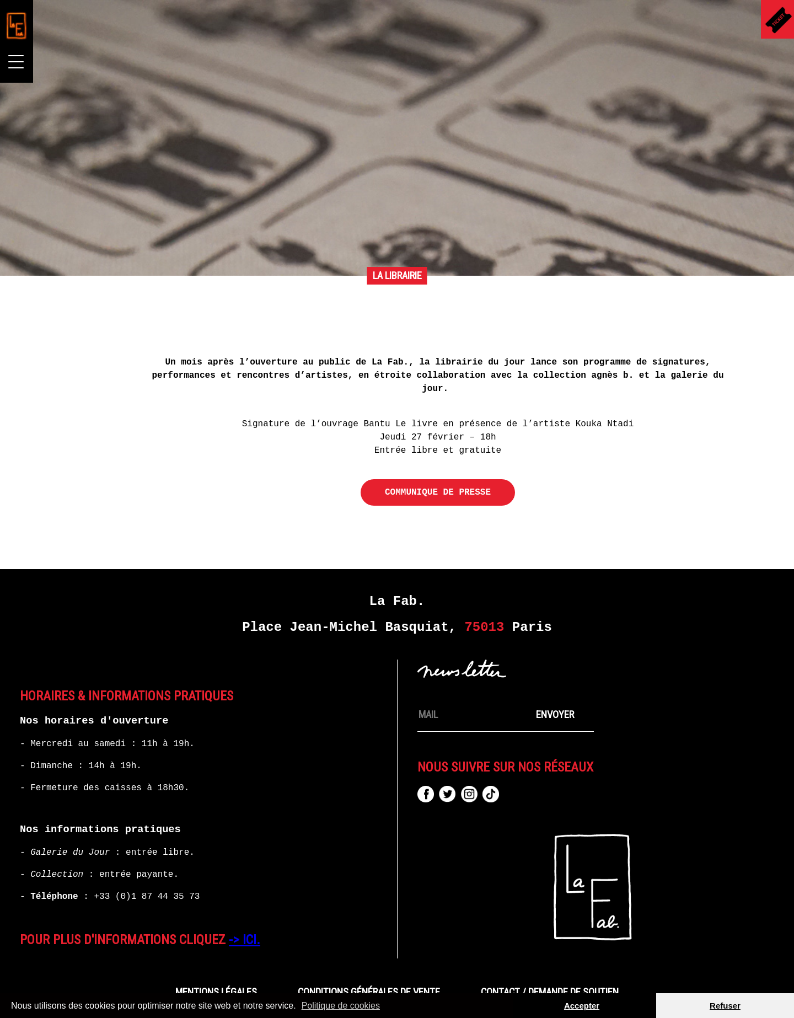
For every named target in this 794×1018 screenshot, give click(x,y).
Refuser (725, 1005)
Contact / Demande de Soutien (550, 992)
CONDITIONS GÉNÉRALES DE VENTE (369, 992)
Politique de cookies (341, 1005)
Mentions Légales (216, 992)
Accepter (581, 1005)
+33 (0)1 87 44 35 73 (147, 897)
